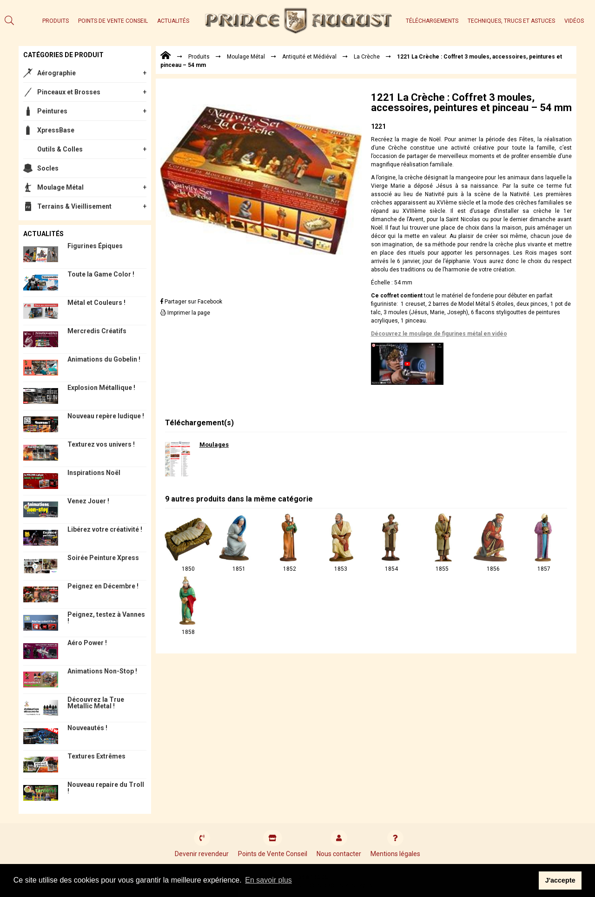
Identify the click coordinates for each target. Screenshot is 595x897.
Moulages (214, 444)
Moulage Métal (60, 187)
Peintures (52, 111)
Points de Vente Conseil (113, 21)
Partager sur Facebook (191, 301)
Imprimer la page (185, 313)
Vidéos (574, 21)
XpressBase (55, 130)
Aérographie (56, 73)
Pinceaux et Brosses (68, 92)
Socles (48, 168)
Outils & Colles (60, 149)
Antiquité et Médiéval (309, 56)
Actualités (173, 21)
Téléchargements (432, 21)
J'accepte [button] (560, 880)
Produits (55, 21)
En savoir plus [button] (268, 880)
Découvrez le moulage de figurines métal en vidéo (439, 333)
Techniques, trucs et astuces (511, 21)
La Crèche (367, 56)
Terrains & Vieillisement (74, 206)
